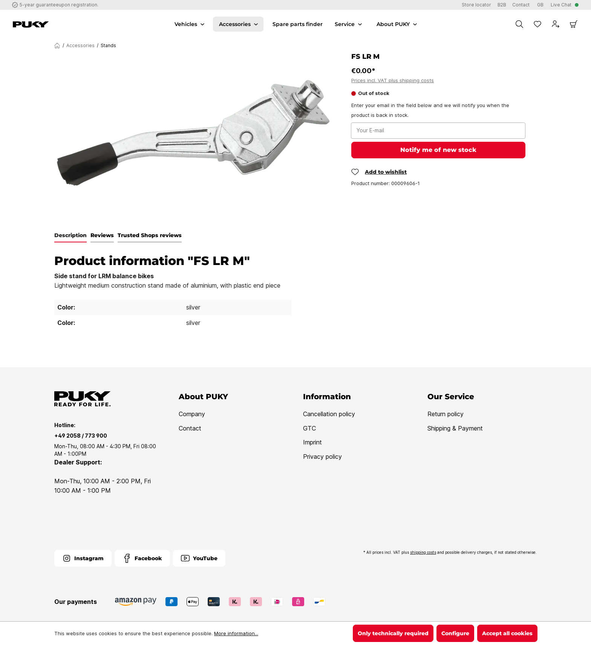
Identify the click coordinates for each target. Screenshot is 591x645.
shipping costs (423, 552)
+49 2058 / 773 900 (80, 435)
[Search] (519, 24)
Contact (190, 428)
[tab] (70, 235)
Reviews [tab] (102, 235)
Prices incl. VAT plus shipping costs (392, 80)
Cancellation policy (329, 414)
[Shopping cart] (573, 24)
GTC (309, 428)
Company (192, 414)
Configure (455, 633)
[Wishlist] (537, 24)
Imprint (312, 442)
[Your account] (555, 24)
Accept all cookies (507, 633)
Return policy (445, 414)
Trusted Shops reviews (150, 235)
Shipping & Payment (455, 428)
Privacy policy (322, 456)
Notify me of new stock (438, 149)
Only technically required (393, 633)
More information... (236, 633)
